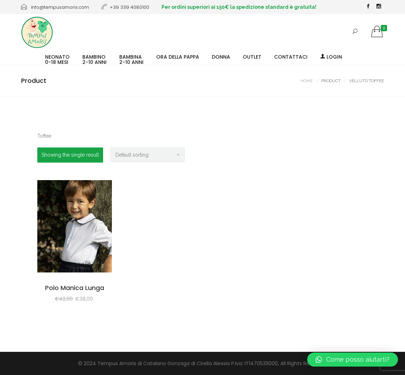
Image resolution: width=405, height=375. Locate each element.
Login (331, 56)
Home (306, 80)
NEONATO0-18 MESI (57, 59)
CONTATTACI (291, 56)
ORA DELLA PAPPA (177, 56)
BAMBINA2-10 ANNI (131, 59)
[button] (352, 360)
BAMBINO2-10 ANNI (94, 59)
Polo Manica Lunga (74, 287)
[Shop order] (147, 155)
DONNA (221, 56)
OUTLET (252, 56)
